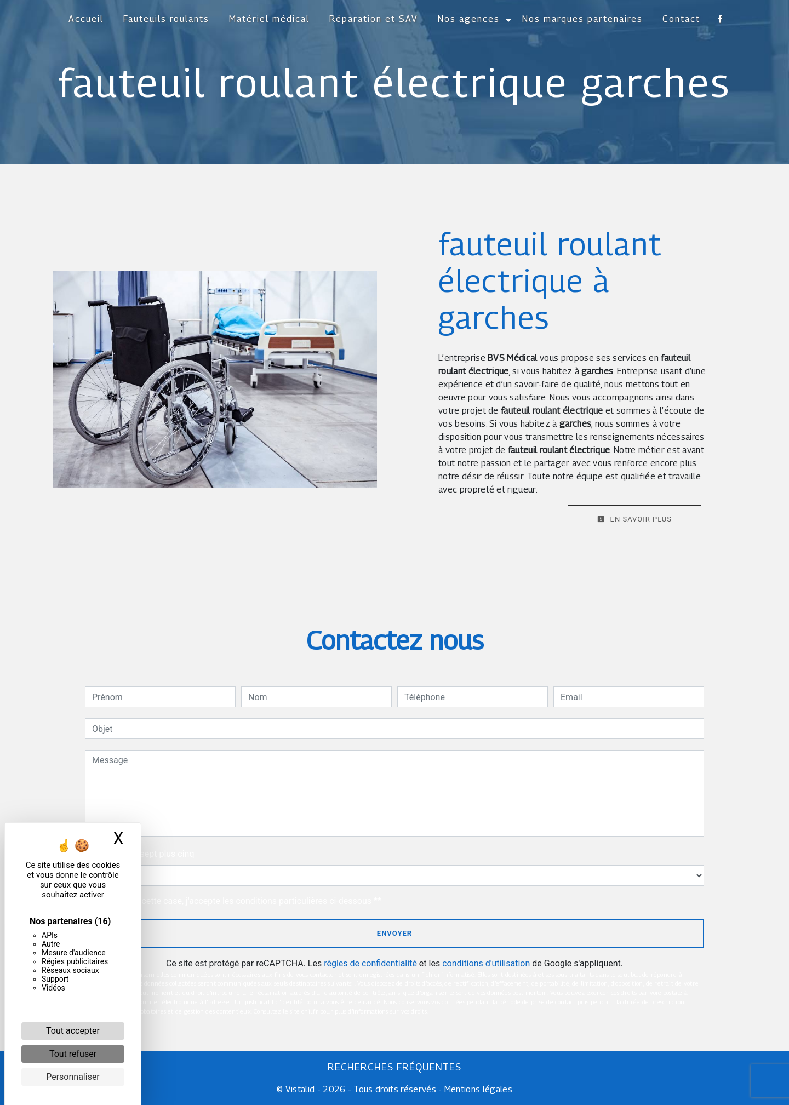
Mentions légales (477, 1089)
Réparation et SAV (373, 19)
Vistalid (300, 1089)
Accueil (86, 19)
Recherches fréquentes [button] (394, 1067)
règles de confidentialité (370, 963)
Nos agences (469, 19)
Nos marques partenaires (582, 19)
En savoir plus (634, 519)
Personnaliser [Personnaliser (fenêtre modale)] (73, 1077)
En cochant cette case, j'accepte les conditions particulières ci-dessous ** (238, 901)
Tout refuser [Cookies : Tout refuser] (72, 1054)
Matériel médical (269, 19)
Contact (681, 19)
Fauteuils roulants (166, 19)
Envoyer (394, 933)
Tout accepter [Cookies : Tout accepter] (73, 1031)
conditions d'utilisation (486, 963)
